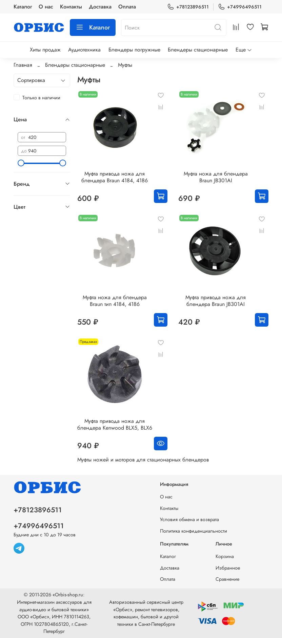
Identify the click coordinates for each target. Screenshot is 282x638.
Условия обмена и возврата (189, 519)
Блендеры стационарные (198, 50)
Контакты (71, 7)
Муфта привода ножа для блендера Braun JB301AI (215, 300)
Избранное (228, 567)
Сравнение (227, 579)
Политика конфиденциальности (193, 531)
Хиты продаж (45, 50)
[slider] (21, 163)
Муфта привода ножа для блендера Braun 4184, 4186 (114, 177)
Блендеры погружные (134, 50)
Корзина (225, 556)
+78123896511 (188, 7)
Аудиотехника (84, 50)
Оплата (127, 7)
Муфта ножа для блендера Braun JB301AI (216, 177)
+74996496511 (240, 7)
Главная (23, 65)
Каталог (23, 7)
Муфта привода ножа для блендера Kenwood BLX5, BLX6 (114, 424)
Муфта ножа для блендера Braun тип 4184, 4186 (115, 300)
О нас (46, 7)
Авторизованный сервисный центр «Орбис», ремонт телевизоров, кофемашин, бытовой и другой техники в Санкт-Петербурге (146, 613)
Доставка (100, 7)
